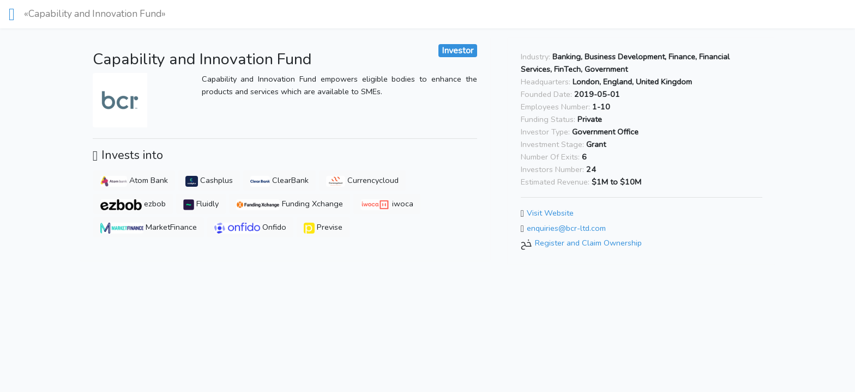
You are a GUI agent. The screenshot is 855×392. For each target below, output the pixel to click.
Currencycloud (362, 180)
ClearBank (279, 180)
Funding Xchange (289, 203)
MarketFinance (148, 227)
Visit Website (550, 212)
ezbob (133, 203)
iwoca (386, 203)
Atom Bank (134, 180)
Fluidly (201, 203)
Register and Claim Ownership (588, 243)
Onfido (250, 227)
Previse (323, 227)
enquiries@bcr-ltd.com (566, 228)
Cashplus (209, 180)
